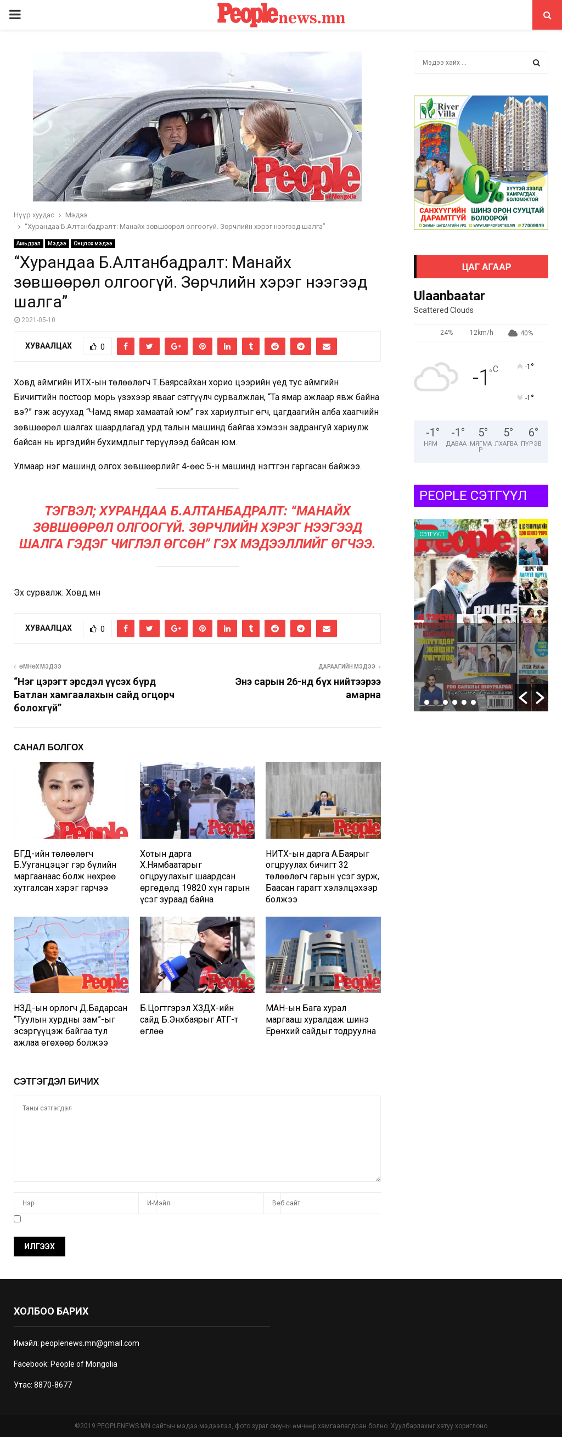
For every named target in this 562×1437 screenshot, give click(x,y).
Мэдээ (57, 243)
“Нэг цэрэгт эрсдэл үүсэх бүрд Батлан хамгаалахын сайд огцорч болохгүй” (94, 695)
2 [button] (436, 702)
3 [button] (445, 702)
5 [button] (464, 702)
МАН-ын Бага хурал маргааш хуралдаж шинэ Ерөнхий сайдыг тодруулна (321, 1019)
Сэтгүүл (431, 534)
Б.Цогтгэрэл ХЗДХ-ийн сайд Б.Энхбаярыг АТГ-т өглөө (189, 1019)
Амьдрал (28, 243)
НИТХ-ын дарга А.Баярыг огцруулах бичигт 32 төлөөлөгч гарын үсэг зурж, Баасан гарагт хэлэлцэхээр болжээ (322, 877)
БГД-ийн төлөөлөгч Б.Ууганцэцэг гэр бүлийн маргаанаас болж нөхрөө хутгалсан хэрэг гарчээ (65, 871)
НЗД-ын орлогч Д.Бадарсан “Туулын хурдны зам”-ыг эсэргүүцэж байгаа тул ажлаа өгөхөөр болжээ (70, 1025)
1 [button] (426, 702)
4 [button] (454, 702)
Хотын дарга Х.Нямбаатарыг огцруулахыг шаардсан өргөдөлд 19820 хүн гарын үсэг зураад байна (195, 877)
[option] (481, 615)
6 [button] (473, 702)
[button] (523, 697)
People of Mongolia (83, 1364)
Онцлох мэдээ (93, 243)
